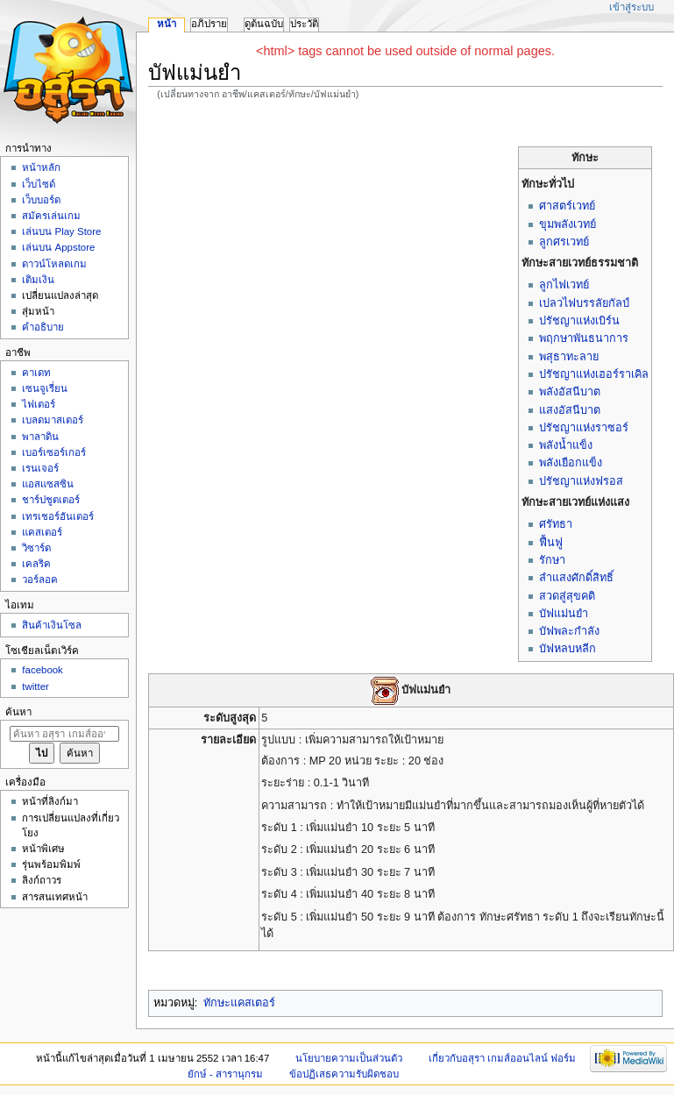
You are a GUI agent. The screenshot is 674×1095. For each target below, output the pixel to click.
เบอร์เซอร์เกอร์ (54, 452)
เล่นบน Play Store (61, 231)
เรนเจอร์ (40, 468)
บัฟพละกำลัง (569, 631)
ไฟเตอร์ (38, 404)
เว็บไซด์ (38, 184)
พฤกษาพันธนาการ (583, 338)
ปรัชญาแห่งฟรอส (581, 481)
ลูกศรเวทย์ (564, 242)
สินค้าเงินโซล (52, 625)
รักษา (552, 560)
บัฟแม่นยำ (563, 614)
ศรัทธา (555, 524)
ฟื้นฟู (551, 543)
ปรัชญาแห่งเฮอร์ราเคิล (594, 374)
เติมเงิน (38, 279)
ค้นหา (18, 712)
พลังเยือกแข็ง (570, 463)
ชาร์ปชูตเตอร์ (51, 499)
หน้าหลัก (41, 167)
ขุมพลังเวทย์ (567, 224)
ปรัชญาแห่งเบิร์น (579, 321)
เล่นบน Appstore (58, 247)
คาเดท (36, 372)
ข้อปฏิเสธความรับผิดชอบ (344, 1074)
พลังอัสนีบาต (569, 392)
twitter (35, 686)
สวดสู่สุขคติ (567, 596)
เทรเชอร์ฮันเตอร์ (58, 516)
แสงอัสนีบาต (569, 410)
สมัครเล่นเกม (51, 215)
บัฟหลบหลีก (567, 649)
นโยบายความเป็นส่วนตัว (348, 1058)
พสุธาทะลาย (569, 357)
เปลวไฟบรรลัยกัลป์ (584, 303)
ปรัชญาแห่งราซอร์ (583, 428)
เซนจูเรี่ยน (44, 388)
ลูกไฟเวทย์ (564, 285)
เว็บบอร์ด (41, 200)
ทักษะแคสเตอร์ (239, 1003)
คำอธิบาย (43, 327)
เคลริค (36, 563)
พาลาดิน (40, 436)
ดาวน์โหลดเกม (54, 264)
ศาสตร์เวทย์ (567, 206)
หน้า (166, 23)
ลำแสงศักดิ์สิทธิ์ (576, 578)
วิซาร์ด (36, 548)
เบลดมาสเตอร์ (52, 420)
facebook (42, 670)
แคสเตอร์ (42, 532)
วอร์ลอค (40, 579)
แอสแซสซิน (48, 484)
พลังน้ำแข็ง (565, 445)
